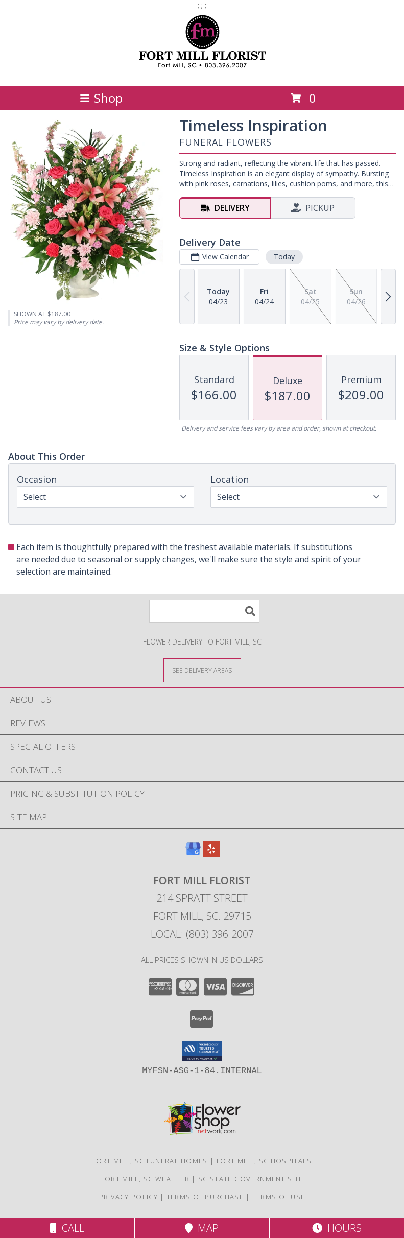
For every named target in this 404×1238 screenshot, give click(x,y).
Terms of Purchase (205, 1196)
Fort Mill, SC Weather (145, 1178)
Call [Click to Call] (67, 1228)
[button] (202, 1051)
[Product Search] (204, 611)
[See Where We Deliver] (202, 670)
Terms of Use (278, 1196)
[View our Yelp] (211, 854)
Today (284, 256)
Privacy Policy (128, 1196)
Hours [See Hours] (337, 1228)
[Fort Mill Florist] (202, 71)
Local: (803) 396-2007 (202, 934)
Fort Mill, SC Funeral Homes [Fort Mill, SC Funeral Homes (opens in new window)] (150, 1160)
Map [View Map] (202, 1228)
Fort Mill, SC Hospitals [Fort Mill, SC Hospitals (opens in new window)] (264, 1160)
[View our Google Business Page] (193, 854)
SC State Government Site (250, 1178)
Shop (101, 97)
